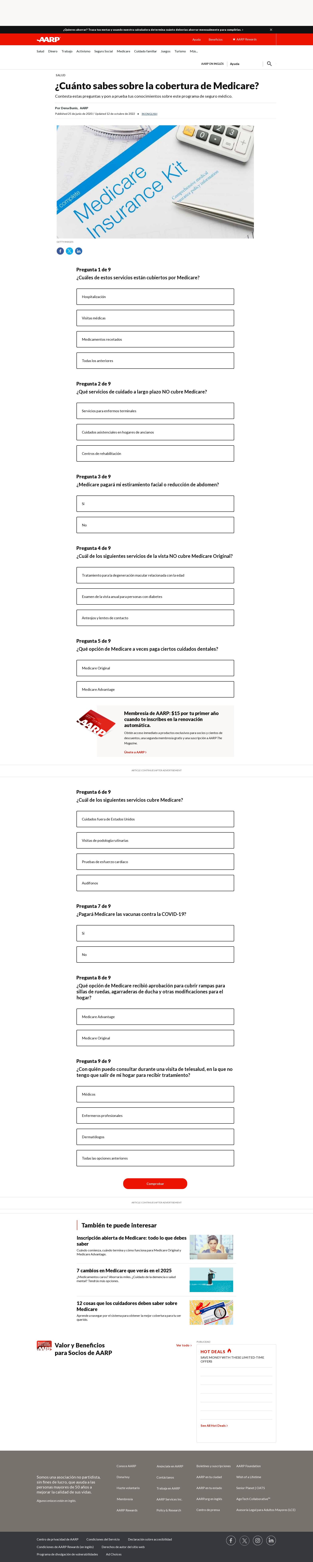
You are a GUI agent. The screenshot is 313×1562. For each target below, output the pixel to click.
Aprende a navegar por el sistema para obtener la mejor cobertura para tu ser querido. (129, 1317)
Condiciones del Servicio (103, 1539)
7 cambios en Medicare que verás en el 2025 (124, 1270)
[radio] (155, 296)
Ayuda (196, 39)
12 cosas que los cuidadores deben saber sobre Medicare (127, 1306)
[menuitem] (40, 53)
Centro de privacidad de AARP (57, 1539)
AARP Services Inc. (169, 1499)
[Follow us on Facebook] (231, 1541)
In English (149, 114)
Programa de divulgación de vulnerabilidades (67, 1554)
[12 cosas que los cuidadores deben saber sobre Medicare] (156, 1312)
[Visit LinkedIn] (271, 1541)
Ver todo (182, 1345)
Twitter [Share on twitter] (71, 252)
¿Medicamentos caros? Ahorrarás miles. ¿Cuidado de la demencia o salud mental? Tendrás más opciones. (126, 1279)
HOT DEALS (213, 1351)
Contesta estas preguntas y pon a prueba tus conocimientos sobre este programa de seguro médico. (143, 96)
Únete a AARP (134, 751)
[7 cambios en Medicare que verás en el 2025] (156, 1280)
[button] (271, 29)
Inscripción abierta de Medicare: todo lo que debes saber (131, 1241)
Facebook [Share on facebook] (62, 252)
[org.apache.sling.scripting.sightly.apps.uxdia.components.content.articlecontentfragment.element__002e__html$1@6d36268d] (155, 241)
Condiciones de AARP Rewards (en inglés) (65, 1547)
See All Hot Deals (213, 1425)
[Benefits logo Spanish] (44, 1349)
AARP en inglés (212, 63)
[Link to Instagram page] (258, 1541)
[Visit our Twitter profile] (245, 1541)
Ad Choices (114, 1554)
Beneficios (216, 39)
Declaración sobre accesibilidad (150, 1539)
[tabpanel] (237, 63)
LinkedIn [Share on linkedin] (80, 252)
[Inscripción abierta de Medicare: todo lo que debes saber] (156, 1247)
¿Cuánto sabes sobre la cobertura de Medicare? (157, 85)
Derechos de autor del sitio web (123, 1547)
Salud (60, 75)
